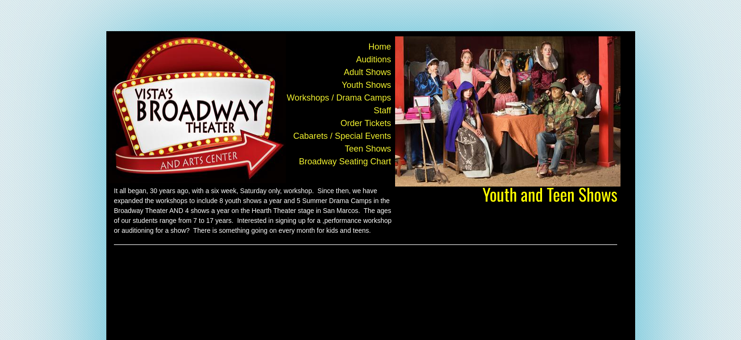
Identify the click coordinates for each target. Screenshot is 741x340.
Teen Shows (368, 148)
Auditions (373, 59)
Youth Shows (366, 85)
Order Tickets (365, 123)
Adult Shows (367, 72)
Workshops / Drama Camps (339, 97)
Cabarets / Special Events (342, 136)
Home (379, 46)
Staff (382, 110)
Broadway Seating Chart (345, 161)
